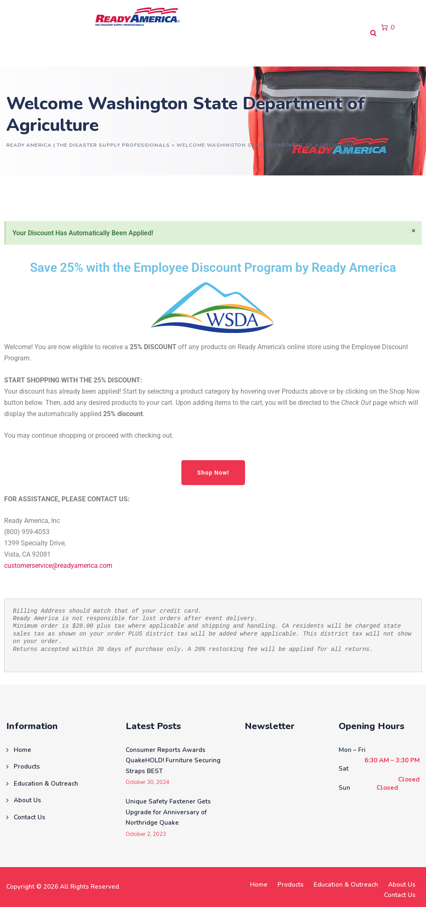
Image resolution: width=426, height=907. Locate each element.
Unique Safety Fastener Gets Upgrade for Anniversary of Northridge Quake (168, 812)
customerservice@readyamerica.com (58, 565)
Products (58, 50)
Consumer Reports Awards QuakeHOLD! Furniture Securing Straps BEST (173, 760)
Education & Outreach (125, 50)
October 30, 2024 (147, 782)
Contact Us (240, 50)
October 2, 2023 (146, 834)
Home (19, 50)
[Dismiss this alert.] (414, 230)
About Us (193, 50)
